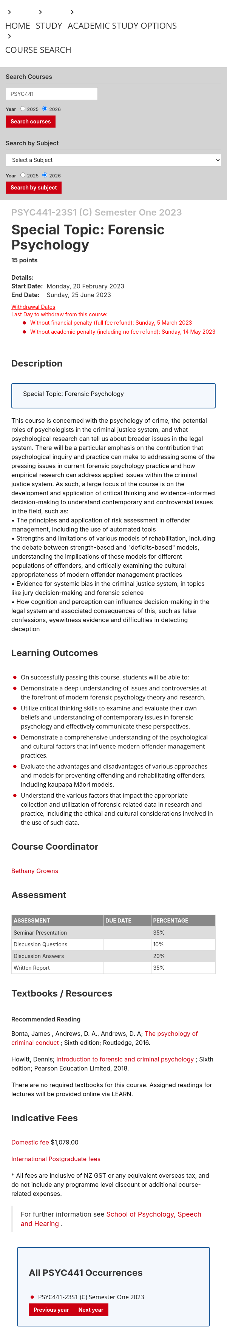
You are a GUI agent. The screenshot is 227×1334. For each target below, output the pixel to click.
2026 (55, 109)
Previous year (51, 1309)
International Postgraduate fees (55, 1159)
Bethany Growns (34, 871)
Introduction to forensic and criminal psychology (125, 1059)
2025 (33, 109)
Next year (91, 1309)
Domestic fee (30, 1142)
